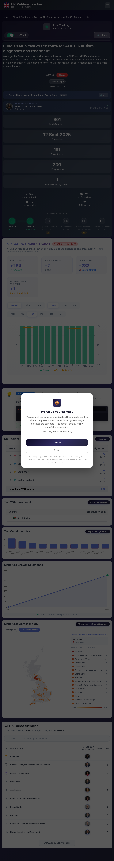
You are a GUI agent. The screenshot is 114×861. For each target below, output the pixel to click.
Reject (57, 450)
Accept (57, 442)
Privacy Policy (60, 462)
